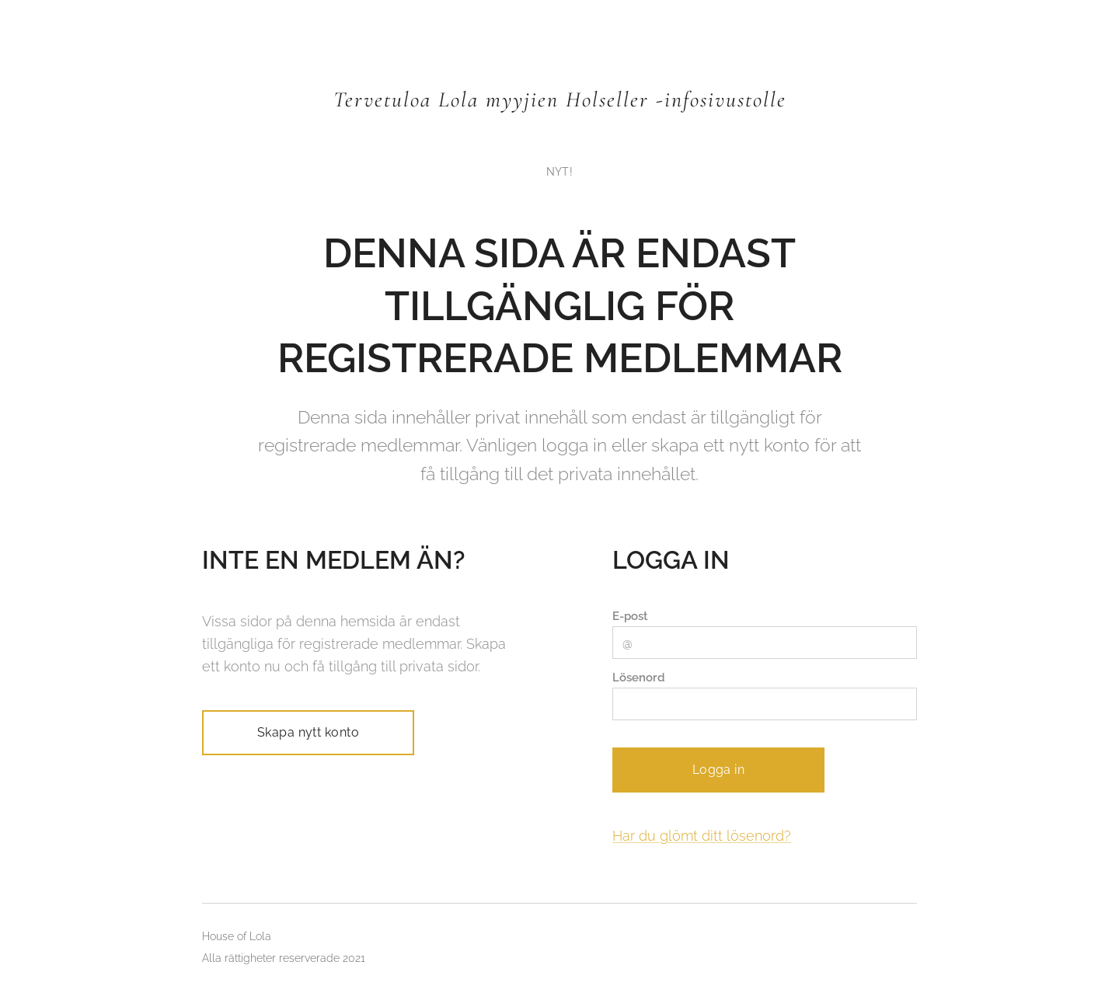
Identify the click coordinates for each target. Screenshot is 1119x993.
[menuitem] (559, 171)
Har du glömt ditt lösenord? (701, 836)
